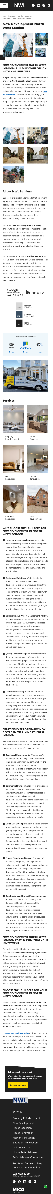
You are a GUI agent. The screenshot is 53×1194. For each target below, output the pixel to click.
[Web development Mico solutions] (18, 1189)
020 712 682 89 (21, 1174)
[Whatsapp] (33, 5)
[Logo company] (20, 5)
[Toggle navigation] (4, 5)
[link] (4, 16)
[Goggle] (49, 5)
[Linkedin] (38, 5)
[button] (45, 1186)
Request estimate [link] (18, 1085)
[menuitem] (33, 5)
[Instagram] (43, 5)
